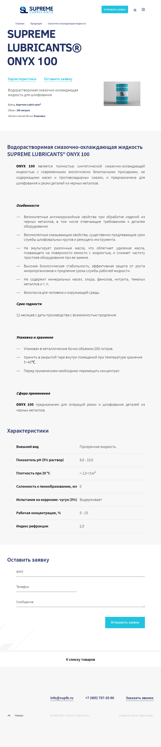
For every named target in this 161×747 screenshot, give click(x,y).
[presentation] (45, 621)
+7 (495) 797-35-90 (99, 697)
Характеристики (22, 78)
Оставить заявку (58, 78)
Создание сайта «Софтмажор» (136, 715)
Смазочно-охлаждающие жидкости (67, 23)
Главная (20, 23)
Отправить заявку (125, 622)
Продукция (36, 23)
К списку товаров (80, 659)
